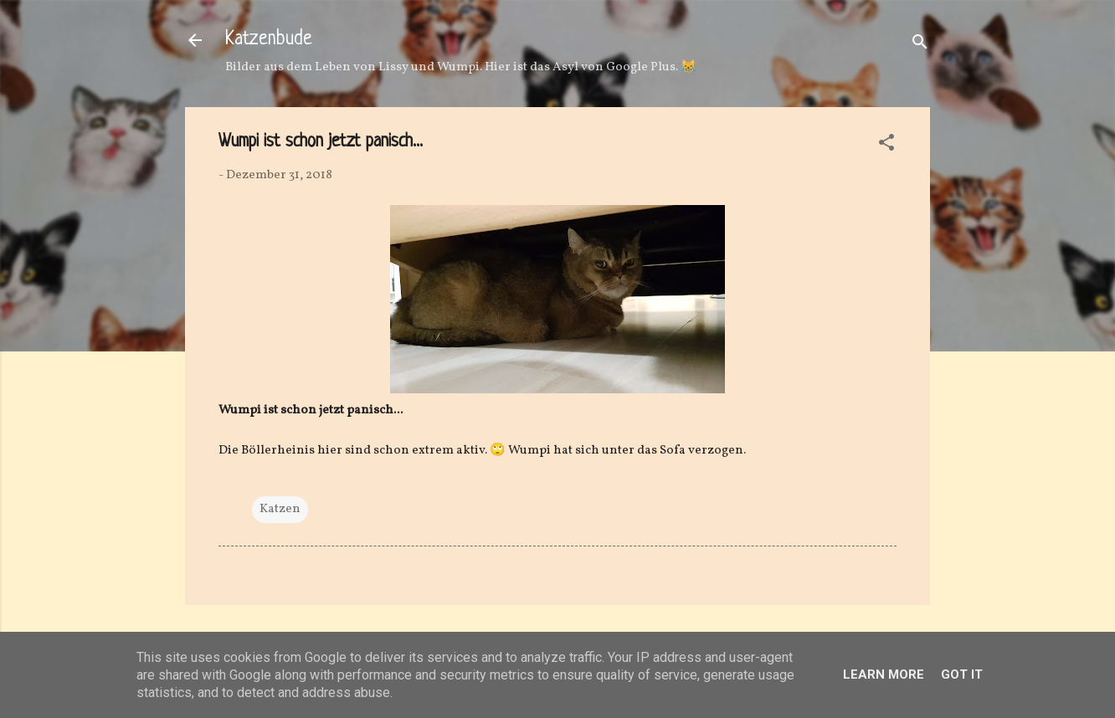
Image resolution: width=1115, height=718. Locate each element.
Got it (962, 674)
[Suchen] (920, 45)
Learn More (883, 674)
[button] (886, 146)
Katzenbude (268, 39)
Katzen (280, 509)
